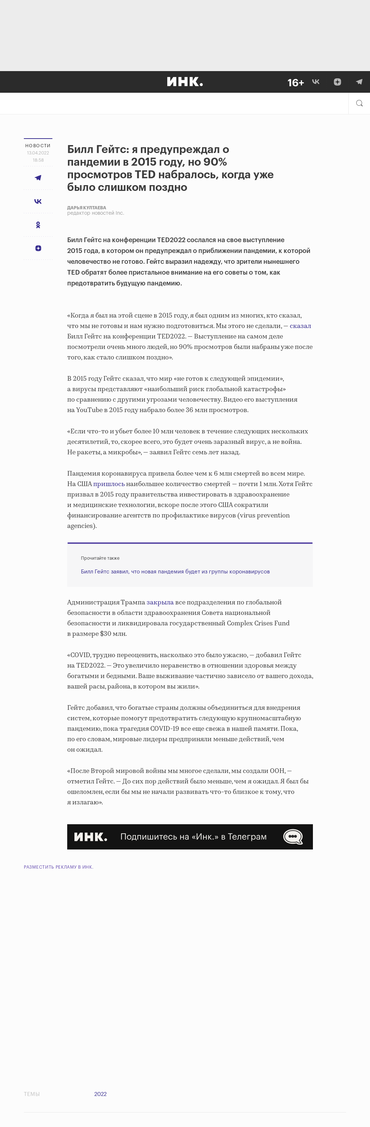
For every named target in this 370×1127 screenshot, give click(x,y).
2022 (100, 1094)
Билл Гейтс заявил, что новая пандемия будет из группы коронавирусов (175, 572)
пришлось (109, 484)
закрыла (160, 602)
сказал (300, 326)
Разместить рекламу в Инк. (59, 867)
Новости (38, 146)
